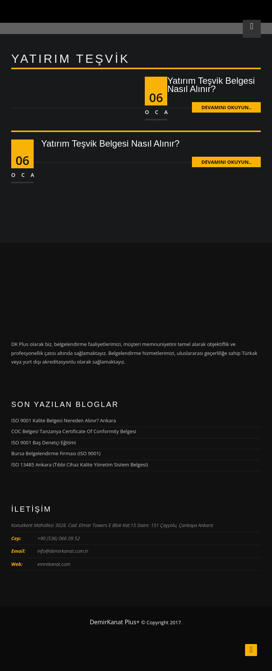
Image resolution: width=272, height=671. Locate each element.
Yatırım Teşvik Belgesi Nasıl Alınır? (211, 85)
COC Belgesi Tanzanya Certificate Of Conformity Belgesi (73, 431)
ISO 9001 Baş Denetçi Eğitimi (43, 442)
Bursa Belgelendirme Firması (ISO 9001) (56, 453)
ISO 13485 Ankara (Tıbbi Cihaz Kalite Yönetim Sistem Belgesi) (79, 464)
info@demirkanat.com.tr (62, 551)
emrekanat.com (53, 564)
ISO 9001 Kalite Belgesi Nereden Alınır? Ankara (63, 420)
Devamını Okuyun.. (226, 107)
